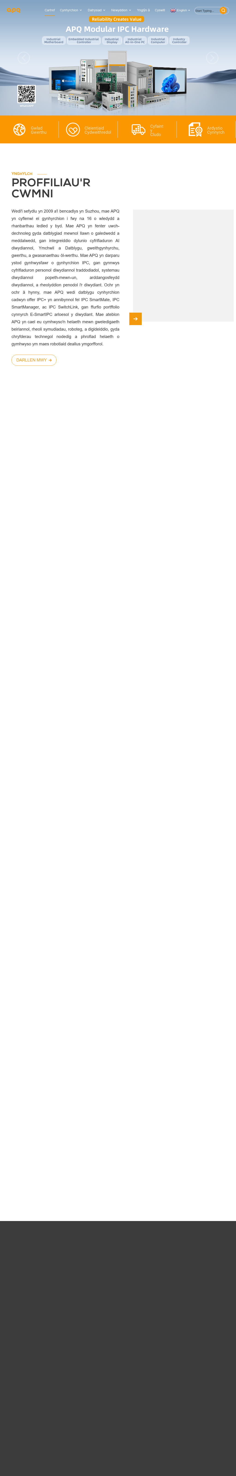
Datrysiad (97, 10)
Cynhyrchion (71, 10)
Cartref (50, 10)
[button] (24, 58)
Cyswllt (160, 10)
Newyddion (121, 10)
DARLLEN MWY (34, 360)
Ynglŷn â (143, 10)
